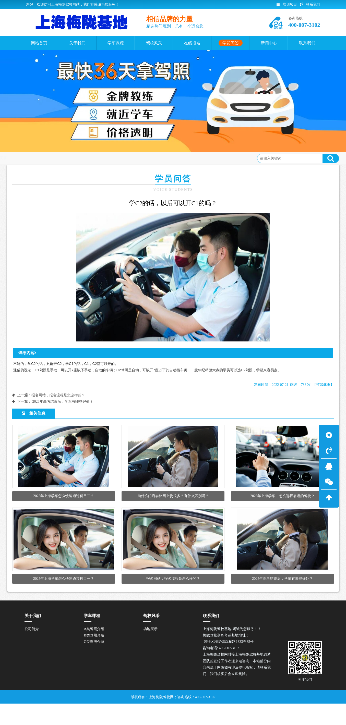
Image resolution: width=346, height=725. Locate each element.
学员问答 (52, 158)
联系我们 (310, 4)
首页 (34, 158)
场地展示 (150, 650)
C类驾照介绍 (94, 663)
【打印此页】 (323, 385)
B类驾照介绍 (94, 656)
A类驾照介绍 (94, 650)
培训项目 (287, 4)
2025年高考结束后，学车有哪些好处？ (62, 401)
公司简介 (32, 650)
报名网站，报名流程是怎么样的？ (58, 395)
